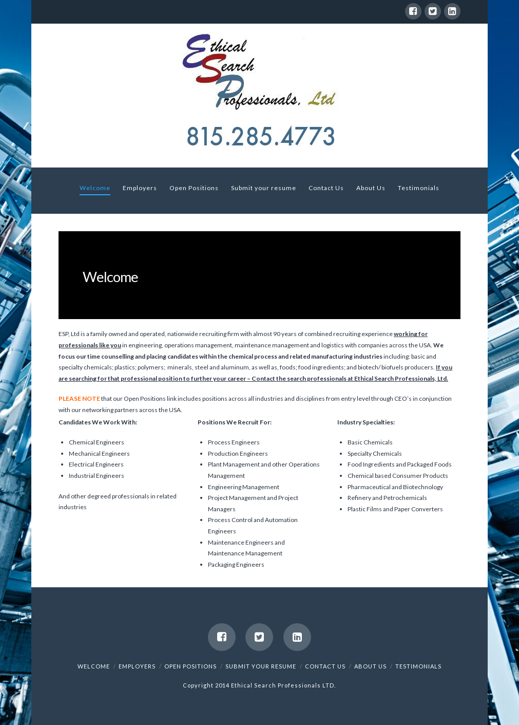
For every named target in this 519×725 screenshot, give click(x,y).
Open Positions (190, 666)
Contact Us (325, 666)
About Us (370, 666)
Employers (137, 666)
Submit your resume (260, 666)
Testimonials (418, 666)
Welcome (94, 666)
